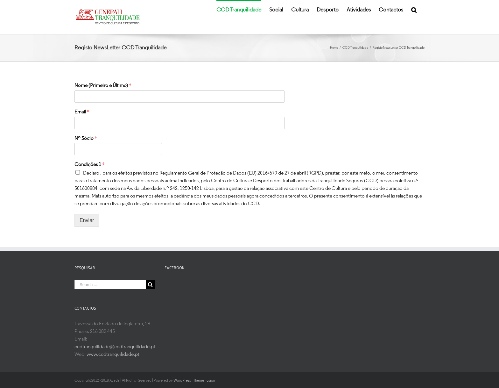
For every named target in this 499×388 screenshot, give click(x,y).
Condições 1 (89, 164)
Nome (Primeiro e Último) (102, 85)
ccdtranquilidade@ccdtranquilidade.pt (114, 346)
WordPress (182, 380)
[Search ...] (110, 284)
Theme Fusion (204, 380)
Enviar (87, 220)
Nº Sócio (85, 138)
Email (81, 112)
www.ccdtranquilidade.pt (113, 354)
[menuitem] (238, 9)
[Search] (414, 9)
